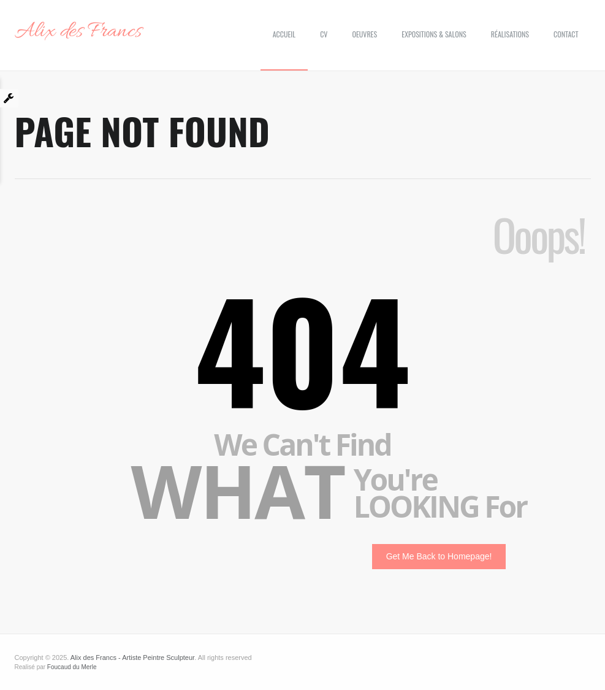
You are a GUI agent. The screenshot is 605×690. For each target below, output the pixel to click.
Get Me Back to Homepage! (439, 556)
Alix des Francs (78, 32)
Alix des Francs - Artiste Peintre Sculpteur (132, 657)
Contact (566, 34)
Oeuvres (364, 34)
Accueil (284, 34)
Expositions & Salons (433, 34)
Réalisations (510, 34)
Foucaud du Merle (72, 667)
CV (323, 34)
